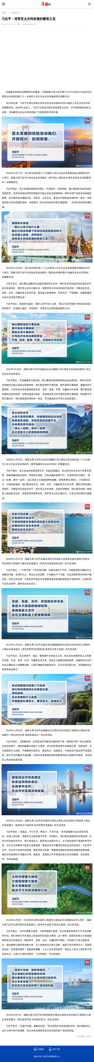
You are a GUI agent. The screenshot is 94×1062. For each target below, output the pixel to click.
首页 (4, 12)
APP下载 (56, 1049)
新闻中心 (15, 12)
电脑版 (41, 1049)
